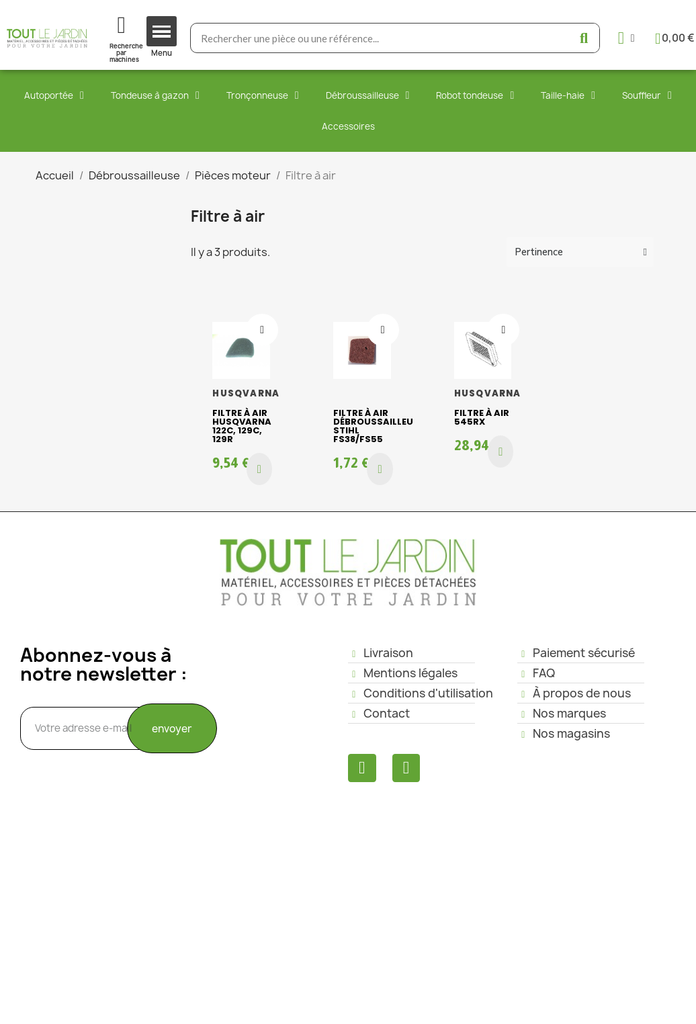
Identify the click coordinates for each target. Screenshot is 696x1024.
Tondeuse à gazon (155, 95)
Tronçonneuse (262, 95)
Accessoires (348, 126)
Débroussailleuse (368, 95)
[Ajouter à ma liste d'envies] (262, 330)
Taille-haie (568, 95)
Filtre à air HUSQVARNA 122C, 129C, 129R (241, 426)
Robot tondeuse (475, 95)
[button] (259, 469)
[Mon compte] (626, 38)
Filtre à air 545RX (481, 417)
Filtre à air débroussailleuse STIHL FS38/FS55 (378, 426)
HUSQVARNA (245, 393)
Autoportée (54, 95)
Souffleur (647, 95)
